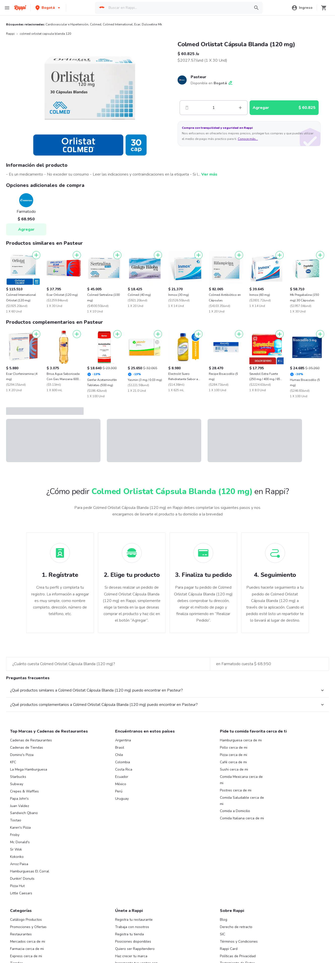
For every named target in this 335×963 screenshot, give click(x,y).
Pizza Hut (17, 886)
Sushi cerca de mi (234, 769)
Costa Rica (123, 769)
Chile (119, 754)
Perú (118, 791)
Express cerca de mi (26, 956)
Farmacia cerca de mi (27, 948)
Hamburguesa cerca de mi (241, 740)
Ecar (137, 24)
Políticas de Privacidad (238, 956)
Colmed (95, 24)
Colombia (122, 762)
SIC (222, 934)
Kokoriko (17, 856)
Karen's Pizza (20, 827)
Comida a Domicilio (235, 811)
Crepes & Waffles (24, 791)
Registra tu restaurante (134, 919)
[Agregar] (36, 255)
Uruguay (122, 798)
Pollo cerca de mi (233, 747)
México (120, 784)
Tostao (15, 820)
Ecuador (121, 776)
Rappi (10, 34)
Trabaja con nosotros (132, 927)
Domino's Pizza (22, 754)
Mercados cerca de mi (27, 941)
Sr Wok (16, 849)
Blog (223, 919)
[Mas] (240, 108)
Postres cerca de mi (235, 790)
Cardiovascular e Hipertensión (67, 24)
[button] (48, 8)
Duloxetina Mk (152, 24)
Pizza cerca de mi (233, 754)
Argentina (123, 740)
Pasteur (198, 77)
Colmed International (118, 24)
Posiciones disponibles (133, 941)
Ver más (209, 174)
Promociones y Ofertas (28, 927)
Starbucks (18, 776)
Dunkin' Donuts (22, 878)
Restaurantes (21, 934)
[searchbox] (178, 8)
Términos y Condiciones (239, 941)
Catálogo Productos (26, 919)
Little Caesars (21, 893)
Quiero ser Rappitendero (135, 948)
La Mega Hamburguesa (28, 769)
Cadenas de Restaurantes (31, 740)
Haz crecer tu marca (131, 956)
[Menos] (187, 108)
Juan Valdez (19, 806)
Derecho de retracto (236, 927)
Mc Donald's (20, 842)
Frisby (14, 834)
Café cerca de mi (233, 762)
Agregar (26, 229)
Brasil (119, 747)
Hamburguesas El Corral (29, 871)
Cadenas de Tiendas (26, 747)
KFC (13, 762)
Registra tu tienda (129, 934)
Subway (16, 784)
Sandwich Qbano (24, 813)
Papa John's (19, 798)
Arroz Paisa (19, 864)
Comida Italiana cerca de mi (242, 818)
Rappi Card (229, 948)
